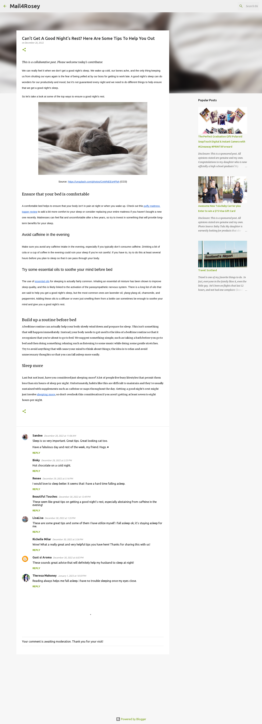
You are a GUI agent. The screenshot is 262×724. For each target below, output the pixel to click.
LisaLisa (38, 517)
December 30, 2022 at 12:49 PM (74, 496)
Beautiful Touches (45, 496)
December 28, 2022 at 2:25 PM (56, 460)
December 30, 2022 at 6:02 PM (68, 557)
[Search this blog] (240, 6)
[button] (24, 50)
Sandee (38, 435)
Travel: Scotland (207, 270)
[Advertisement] (93, 684)
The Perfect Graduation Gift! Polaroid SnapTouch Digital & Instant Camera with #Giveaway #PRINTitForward (221, 141)
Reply (36, 452)
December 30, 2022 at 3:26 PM (67, 539)
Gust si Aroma (42, 557)
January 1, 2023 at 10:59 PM (72, 576)
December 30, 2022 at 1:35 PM (60, 518)
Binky (36, 460)
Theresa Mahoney (45, 575)
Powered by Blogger (131, 719)
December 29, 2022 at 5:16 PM (57, 478)
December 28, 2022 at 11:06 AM (60, 435)
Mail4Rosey (25, 6)
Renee (37, 478)
